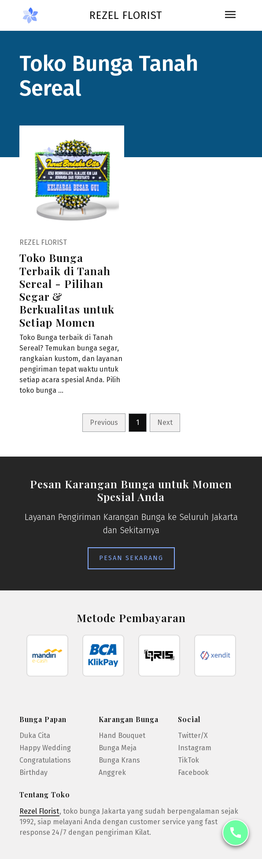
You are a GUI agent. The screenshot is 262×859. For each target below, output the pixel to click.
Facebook (193, 772)
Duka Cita (34, 735)
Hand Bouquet (122, 735)
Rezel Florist (125, 15)
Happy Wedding (45, 748)
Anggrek (112, 772)
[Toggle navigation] (230, 15)
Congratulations (45, 760)
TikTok (188, 760)
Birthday (33, 772)
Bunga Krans (119, 760)
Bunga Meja (118, 748)
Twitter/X (193, 735)
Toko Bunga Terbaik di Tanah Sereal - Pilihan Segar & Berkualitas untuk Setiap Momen (66, 290)
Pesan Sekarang (131, 558)
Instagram (194, 748)
